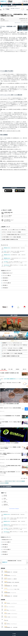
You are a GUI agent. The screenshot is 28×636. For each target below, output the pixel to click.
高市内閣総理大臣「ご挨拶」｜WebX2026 (18, 254)
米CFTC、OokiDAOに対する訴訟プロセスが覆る (11, 130)
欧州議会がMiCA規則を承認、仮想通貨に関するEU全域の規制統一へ (15, 169)
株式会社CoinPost (7, 247)
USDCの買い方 (5, 544)
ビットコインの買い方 (8, 215)
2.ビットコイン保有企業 (20, 481)
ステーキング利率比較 (17, 3)
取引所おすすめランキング (7, 539)
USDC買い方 (10, 3)
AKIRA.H (2, 18)
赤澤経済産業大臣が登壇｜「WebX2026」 (18, 247)
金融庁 (4, 19)
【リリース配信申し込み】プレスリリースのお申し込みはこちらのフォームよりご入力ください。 (16, 561)
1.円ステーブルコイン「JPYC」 (10, 481)
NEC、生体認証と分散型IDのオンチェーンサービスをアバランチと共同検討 (10, 454)
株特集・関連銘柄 (25, 3)
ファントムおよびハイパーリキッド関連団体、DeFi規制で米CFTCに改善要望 (10, 448)
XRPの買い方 (5, 285)
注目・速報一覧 (24, 478)
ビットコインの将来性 (4, 3)
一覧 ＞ (26, 340)
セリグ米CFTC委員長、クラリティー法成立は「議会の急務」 (10, 422)
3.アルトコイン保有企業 (4, 483)
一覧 (25, 226)
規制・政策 (25, 18)
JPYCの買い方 (5, 280)
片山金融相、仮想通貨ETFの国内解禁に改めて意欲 (9, 372)
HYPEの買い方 (5, 287)
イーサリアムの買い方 (7, 282)
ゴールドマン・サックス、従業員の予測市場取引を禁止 (10, 459)
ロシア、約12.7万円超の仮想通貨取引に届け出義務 (9, 403)
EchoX (5, 251)
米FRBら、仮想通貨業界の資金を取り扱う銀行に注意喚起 (13, 161)
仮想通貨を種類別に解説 (8, 212)
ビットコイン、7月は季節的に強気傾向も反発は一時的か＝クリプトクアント (10, 466)
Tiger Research (6, 265)
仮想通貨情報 (21, 18)
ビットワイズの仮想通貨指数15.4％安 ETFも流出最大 (10, 415)
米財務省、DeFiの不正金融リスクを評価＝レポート (12, 149)
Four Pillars (6, 261)
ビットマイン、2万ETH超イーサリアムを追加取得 (9, 442)
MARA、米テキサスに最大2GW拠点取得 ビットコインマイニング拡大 (10, 472)
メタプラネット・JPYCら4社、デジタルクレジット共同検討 (10, 383)
